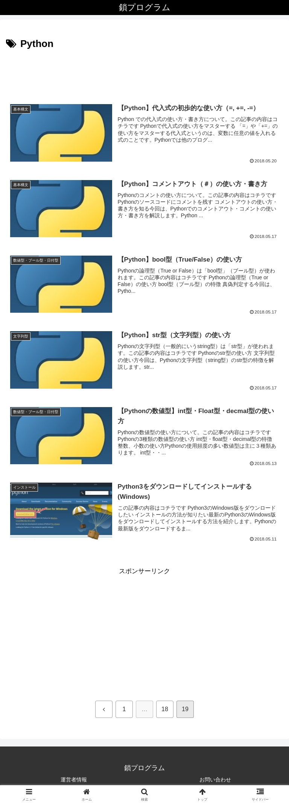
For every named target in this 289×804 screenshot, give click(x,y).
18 (164, 709)
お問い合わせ (215, 780)
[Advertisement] (144, 73)
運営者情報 (74, 780)
